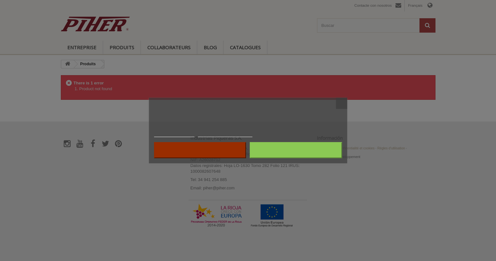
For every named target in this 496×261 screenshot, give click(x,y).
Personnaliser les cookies (225, 134)
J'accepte (296, 150)
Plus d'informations (174, 134)
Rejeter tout (200, 150)
